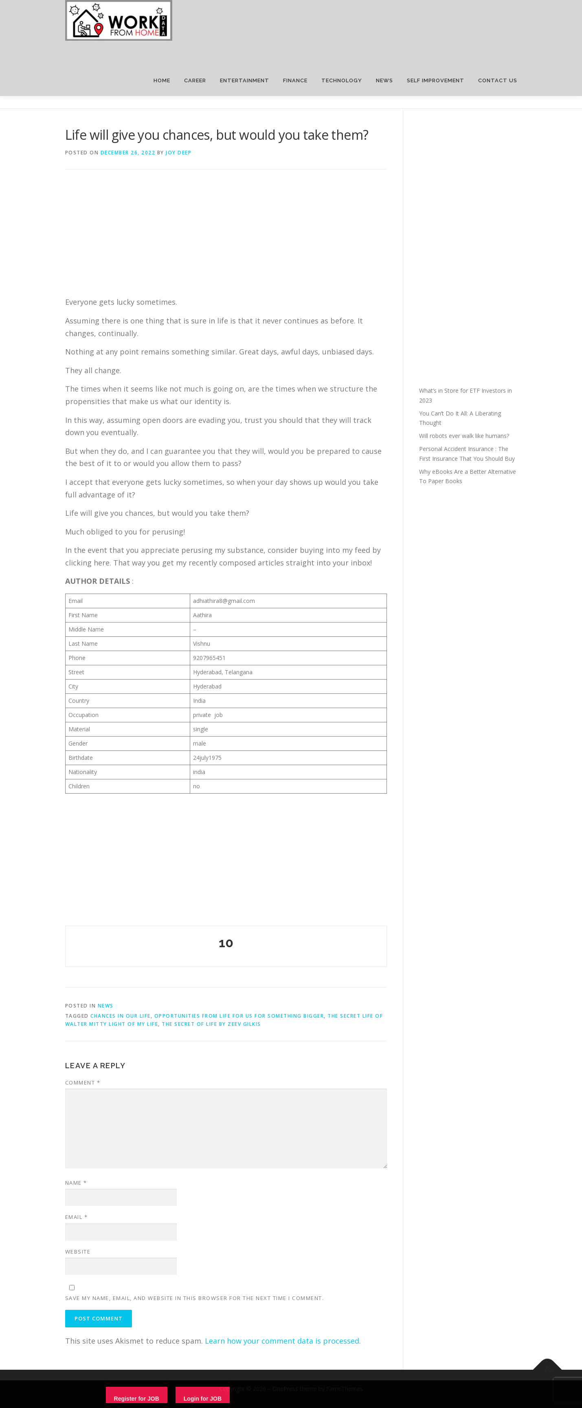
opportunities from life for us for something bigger (239, 1015)
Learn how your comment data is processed (282, 1341)
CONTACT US (497, 80)
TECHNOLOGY (341, 80)
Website (78, 1251)
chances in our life (120, 1015)
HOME (162, 80)
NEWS (384, 80)
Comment (83, 1082)
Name (76, 1182)
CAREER (195, 80)
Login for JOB (203, 1398)
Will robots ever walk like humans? (464, 436)
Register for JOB (136, 1398)
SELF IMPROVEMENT (435, 80)
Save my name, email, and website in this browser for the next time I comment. (194, 1298)
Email (76, 1217)
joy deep (178, 152)
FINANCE (295, 80)
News (106, 1005)
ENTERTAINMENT (244, 80)
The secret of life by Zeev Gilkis (211, 1024)
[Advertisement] (226, 239)
